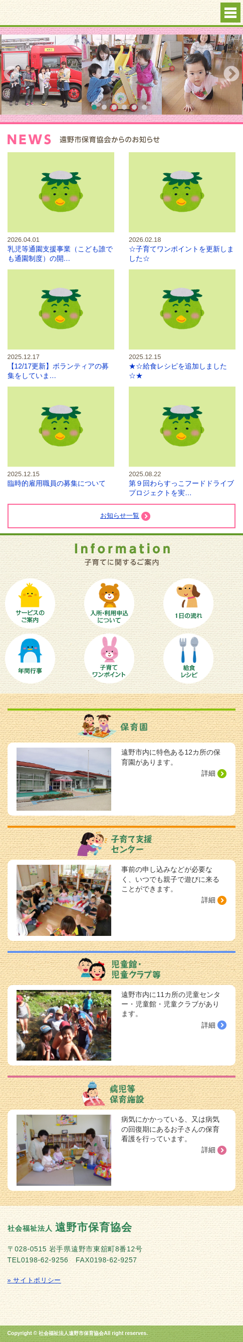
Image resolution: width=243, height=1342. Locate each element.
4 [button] (127, 110)
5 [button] (137, 110)
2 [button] (107, 110)
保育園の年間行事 (30, 658)
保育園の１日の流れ (188, 603)
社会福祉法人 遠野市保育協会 (65, 13)
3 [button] (117, 110)
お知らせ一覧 (119, 515)
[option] (122, 75)
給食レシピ (188, 658)
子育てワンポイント (109, 658)
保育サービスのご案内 (30, 603)
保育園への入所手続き (109, 603)
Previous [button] (12, 75)
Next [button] (231, 75)
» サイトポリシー (34, 1280)
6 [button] (147, 110)
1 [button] (97, 110)
